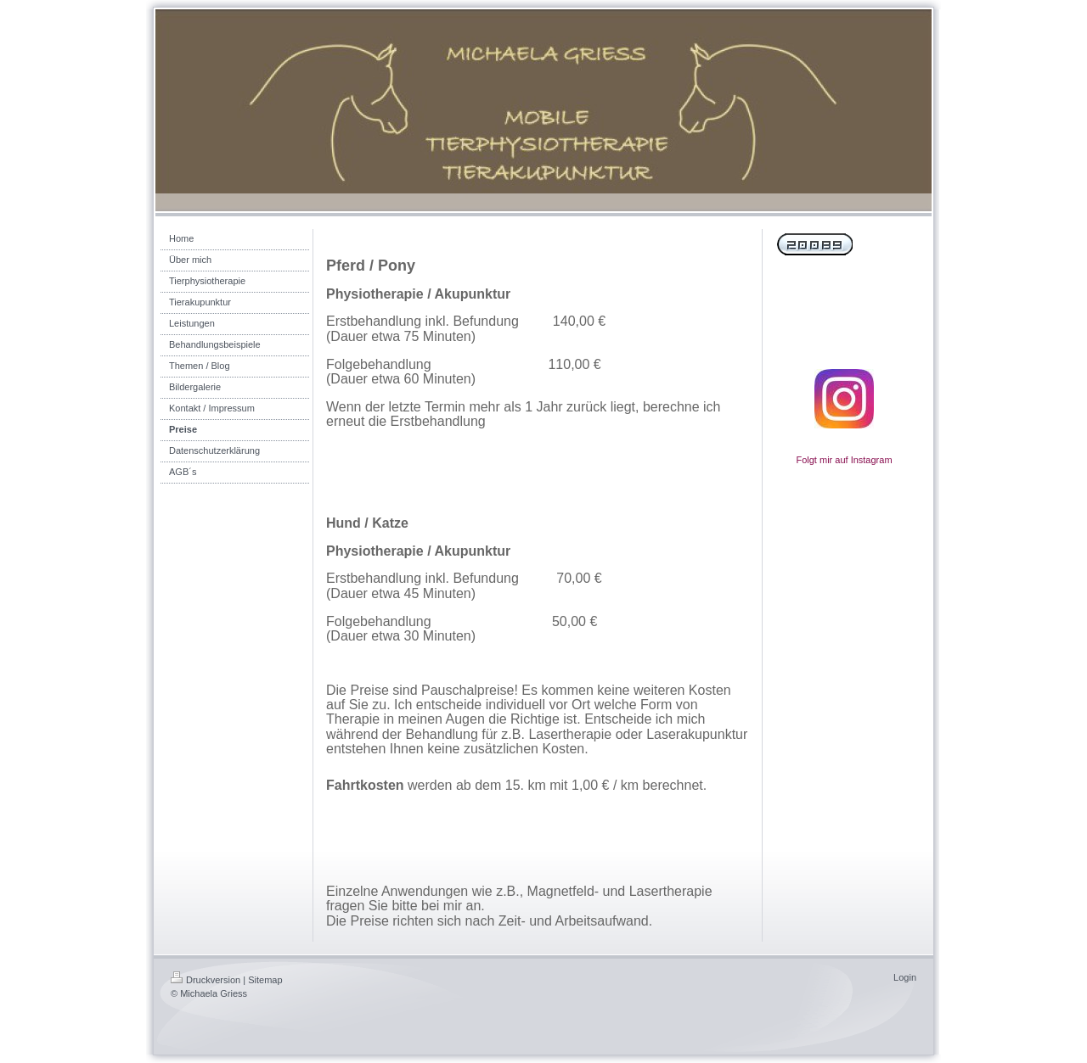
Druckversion (205, 980)
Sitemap (265, 980)
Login (904, 977)
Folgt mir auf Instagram (844, 460)
